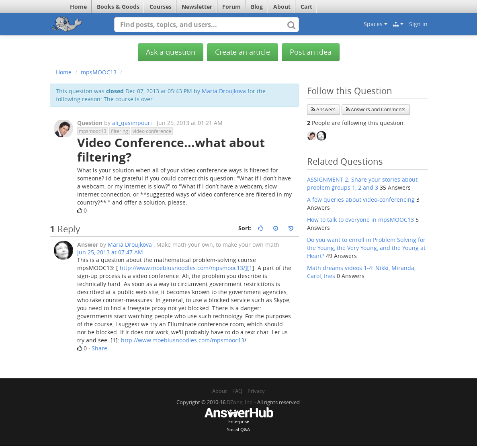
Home (78, 6)
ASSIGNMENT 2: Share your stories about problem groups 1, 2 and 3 (362, 183)
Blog (257, 6)
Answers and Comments (375, 109)
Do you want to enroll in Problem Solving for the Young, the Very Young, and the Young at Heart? (366, 248)
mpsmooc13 (92, 131)
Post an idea (311, 52)
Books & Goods (118, 6)
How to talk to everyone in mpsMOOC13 (360, 219)
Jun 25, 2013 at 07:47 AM (110, 252)
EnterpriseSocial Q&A (238, 420)
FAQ (237, 391)
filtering (119, 131)
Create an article (242, 52)
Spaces (375, 24)
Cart (306, 6)
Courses (160, 6)
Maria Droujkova (224, 91)
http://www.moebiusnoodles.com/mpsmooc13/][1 (186, 268)
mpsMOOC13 (99, 72)
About (282, 6)
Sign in (418, 24)
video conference (152, 131)
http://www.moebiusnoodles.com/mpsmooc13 (182, 340)
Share (99, 348)
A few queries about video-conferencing (361, 199)
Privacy (256, 391)
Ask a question (170, 52)
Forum (231, 6)
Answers (323, 109)
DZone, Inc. (240, 402)
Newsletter (197, 6)
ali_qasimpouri (132, 123)
